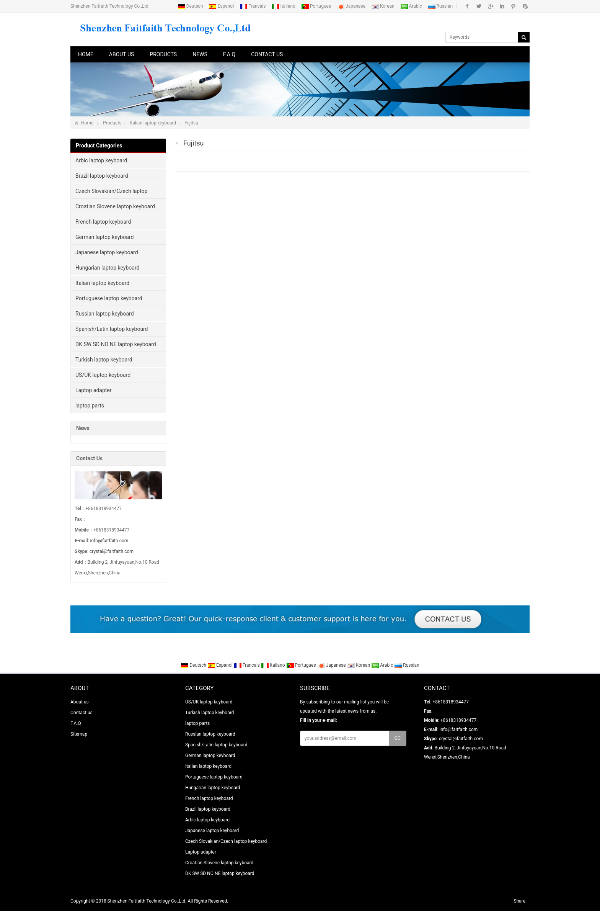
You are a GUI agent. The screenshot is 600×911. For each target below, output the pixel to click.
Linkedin (502, 6)
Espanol (222, 6)
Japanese (352, 6)
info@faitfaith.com (109, 540)
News (199, 54)
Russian (441, 6)
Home (85, 54)
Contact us (267, 54)
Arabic (411, 6)
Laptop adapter (93, 390)
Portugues (316, 6)
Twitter (479, 6)
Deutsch (191, 6)
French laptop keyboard (103, 222)
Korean (383, 6)
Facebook (467, 6)
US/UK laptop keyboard (102, 375)
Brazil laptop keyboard (101, 176)
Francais (253, 6)
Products (163, 54)
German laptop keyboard (104, 237)
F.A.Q (229, 54)
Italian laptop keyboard (153, 123)
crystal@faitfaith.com (112, 551)
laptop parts (89, 405)
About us (121, 54)
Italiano (284, 6)
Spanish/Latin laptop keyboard (111, 329)
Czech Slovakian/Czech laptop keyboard (109, 193)
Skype (525, 6)
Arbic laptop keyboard (101, 160)
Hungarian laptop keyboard (107, 268)
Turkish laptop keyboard (103, 360)
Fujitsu (191, 123)
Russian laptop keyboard (104, 314)
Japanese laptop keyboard (106, 252)
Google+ (490, 6)
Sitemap (78, 734)
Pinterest (513, 6)
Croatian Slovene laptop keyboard (115, 206)
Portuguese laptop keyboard (108, 298)
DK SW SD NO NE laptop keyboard (115, 344)
